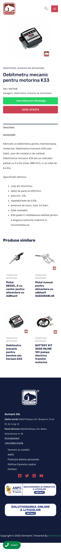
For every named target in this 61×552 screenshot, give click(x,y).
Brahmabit (54, 544)
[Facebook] (20, 485)
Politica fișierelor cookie (22, 473)
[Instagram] (34, 485)
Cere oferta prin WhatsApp (31, 109)
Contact (12, 478)
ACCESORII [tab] (9, 144)
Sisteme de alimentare (31, 77)
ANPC (11, 463)
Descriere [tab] (8, 136)
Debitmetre (9, 77)
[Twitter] (27, 485)
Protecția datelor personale (23, 468)
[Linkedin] (41, 485)
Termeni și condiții (19, 458)
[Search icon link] (46, 8)
